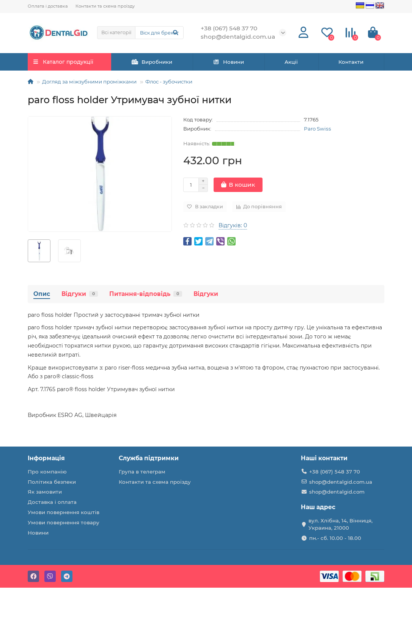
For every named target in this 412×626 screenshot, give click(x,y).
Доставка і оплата (52, 502)
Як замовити (45, 492)
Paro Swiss (317, 129)
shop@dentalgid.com (337, 492)
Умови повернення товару (63, 522)
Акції (291, 62)
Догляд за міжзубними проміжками (89, 82)
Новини (228, 62)
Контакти (350, 62)
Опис (41, 293)
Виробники (152, 62)
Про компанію (47, 472)
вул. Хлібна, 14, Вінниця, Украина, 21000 (340, 524)
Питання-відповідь (145, 293)
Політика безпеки (52, 482)
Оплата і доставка (48, 6)
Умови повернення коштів (63, 512)
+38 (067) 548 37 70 (334, 472)
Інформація (46, 458)
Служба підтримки (149, 458)
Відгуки (79, 293)
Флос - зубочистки (168, 82)
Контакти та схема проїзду (105, 6)
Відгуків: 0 (233, 225)
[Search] (159, 32)
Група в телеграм (142, 472)
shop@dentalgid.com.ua (340, 482)
